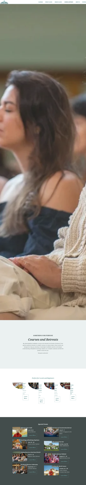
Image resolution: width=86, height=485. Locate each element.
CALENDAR (37, 3)
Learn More (25, 397)
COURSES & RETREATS (65, 3)
